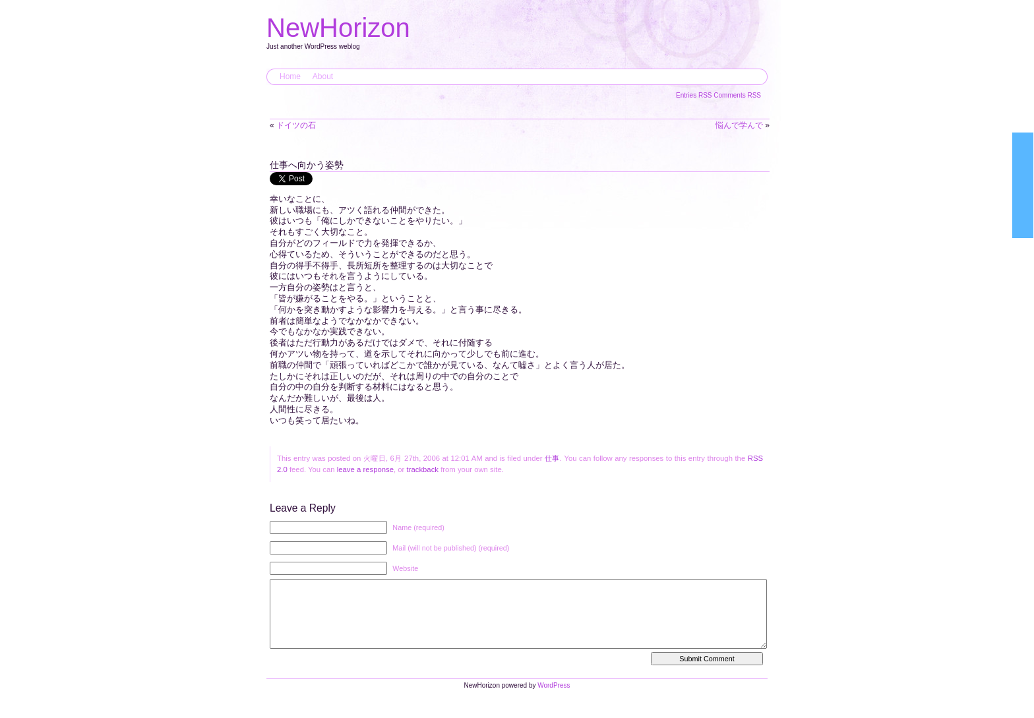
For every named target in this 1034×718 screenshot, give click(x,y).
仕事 (552, 458)
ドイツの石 (296, 125)
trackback (423, 469)
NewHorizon (338, 27)
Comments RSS (737, 95)
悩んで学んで (739, 125)
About (323, 76)
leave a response (365, 469)
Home (290, 76)
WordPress (553, 698)
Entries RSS (695, 95)
